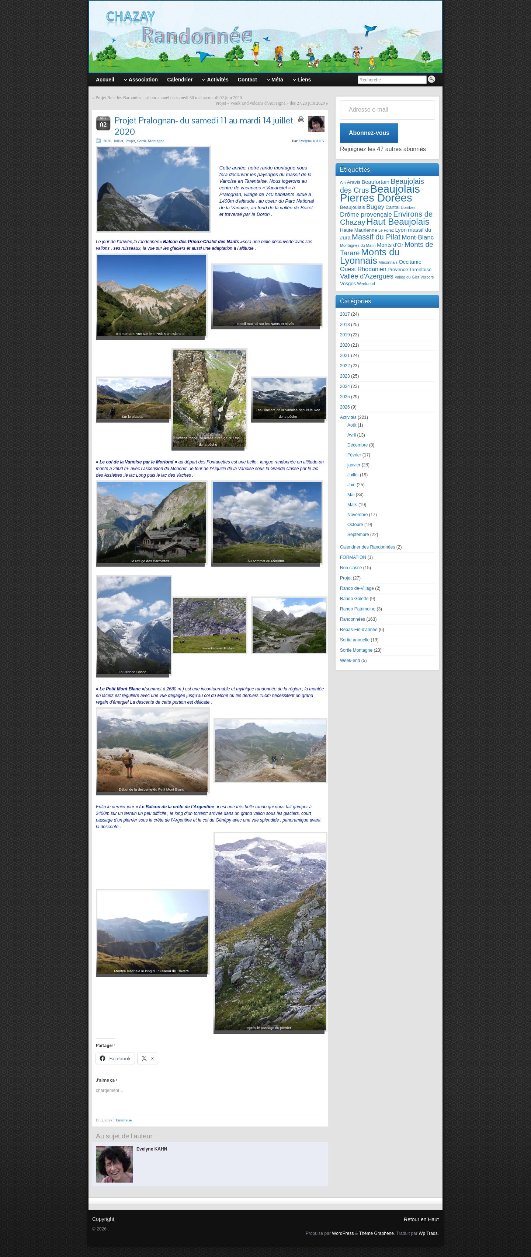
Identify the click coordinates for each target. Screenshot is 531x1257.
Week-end (350, 660)
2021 (345, 355)
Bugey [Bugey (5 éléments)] (375, 206)
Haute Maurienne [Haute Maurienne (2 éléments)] (358, 230)
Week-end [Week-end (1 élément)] (366, 283)
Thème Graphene (376, 1233)
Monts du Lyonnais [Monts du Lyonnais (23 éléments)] (370, 256)
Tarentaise (123, 1120)
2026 (345, 407)
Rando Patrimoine (357, 609)
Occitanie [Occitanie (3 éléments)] (410, 262)
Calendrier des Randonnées (367, 547)
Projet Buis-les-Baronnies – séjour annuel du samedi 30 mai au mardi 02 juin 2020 (169, 97)
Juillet (119, 141)
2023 (345, 376)
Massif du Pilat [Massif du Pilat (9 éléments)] (376, 237)
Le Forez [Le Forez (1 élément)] (386, 230)
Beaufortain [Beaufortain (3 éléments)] (376, 182)
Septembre (358, 534)
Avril (351, 435)
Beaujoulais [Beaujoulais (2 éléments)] (352, 207)
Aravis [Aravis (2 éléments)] (353, 182)
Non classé (351, 567)
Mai (350, 494)
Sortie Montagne (150, 141)
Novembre (357, 514)
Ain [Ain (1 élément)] (343, 182)
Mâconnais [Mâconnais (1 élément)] (388, 262)
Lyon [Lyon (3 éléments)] (400, 230)
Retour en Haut (421, 1219)
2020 (107, 141)
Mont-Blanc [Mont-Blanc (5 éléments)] (418, 237)
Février (354, 455)
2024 (345, 386)
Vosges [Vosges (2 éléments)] (348, 283)
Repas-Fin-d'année (359, 629)
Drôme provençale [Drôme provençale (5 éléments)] (366, 214)
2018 (345, 324)
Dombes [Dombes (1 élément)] (408, 207)
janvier (353, 465)
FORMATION (353, 557)
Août (352, 425)
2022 (345, 365)
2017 (345, 314)
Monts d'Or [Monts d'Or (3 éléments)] (390, 245)
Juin (351, 484)
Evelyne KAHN (311, 141)
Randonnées (352, 619)
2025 (345, 396)
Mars (352, 504)
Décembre (357, 445)
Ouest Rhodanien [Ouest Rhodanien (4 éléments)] (363, 269)
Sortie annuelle (354, 639)
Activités (348, 417)
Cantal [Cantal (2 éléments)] (392, 207)
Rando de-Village (357, 588)
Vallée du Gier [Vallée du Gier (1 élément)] (407, 277)
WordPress (343, 1233)
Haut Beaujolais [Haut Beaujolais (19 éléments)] (398, 222)
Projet (130, 141)
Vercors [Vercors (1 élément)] (427, 277)
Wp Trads (428, 1233)
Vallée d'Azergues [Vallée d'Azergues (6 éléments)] (366, 276)
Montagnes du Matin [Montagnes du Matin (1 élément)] (358, 245)
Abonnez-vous (369, 133)
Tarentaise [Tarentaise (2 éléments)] (420, 269)
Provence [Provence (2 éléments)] (398, 269)
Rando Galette (354, 598)
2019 (345, 334)
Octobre (355, 524)
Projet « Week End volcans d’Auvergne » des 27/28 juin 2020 (270, 103)
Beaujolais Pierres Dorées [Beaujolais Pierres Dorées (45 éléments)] (380, 193)
